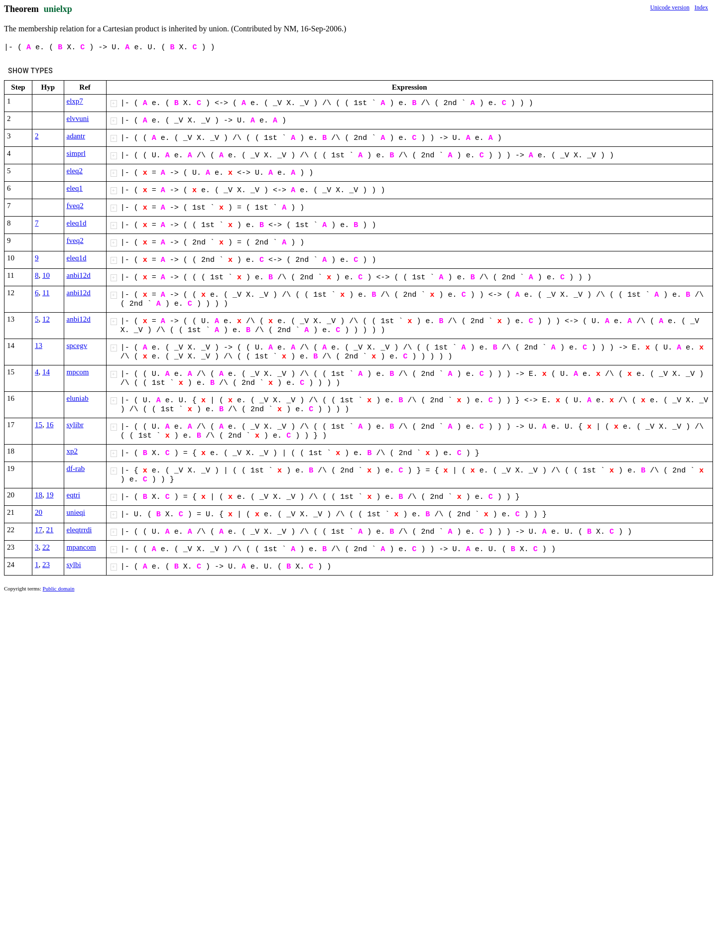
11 (45, 293)
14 (46, 372)
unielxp (58, 9)
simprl (76, 153)
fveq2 (75, 206)
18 (38, 495)
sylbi (74, 565)
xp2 (72, 451)
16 (50, 425)
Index (701, 7)
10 (46, 275)
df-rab (76, 468)
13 (38, 346)
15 (38, 425)
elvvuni (78, 118)
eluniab (78, 398)
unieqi (76, 512)
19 (50, 495)
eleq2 (75, 171)
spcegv (77, 346)
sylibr (75, 425)
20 (38, 512)
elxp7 (75, 101)
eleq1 (75, 188)
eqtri (74, 495)
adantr (76, 136)
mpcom (78, 372)
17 (38, 530)
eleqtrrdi (79, 530)
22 (46, 547)
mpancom (81, 547)
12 (46, 319)
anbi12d (79, 275)
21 (50, 530)
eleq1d (77, 223)
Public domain (59, 588)
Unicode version (670, 7)
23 (46, 565)
